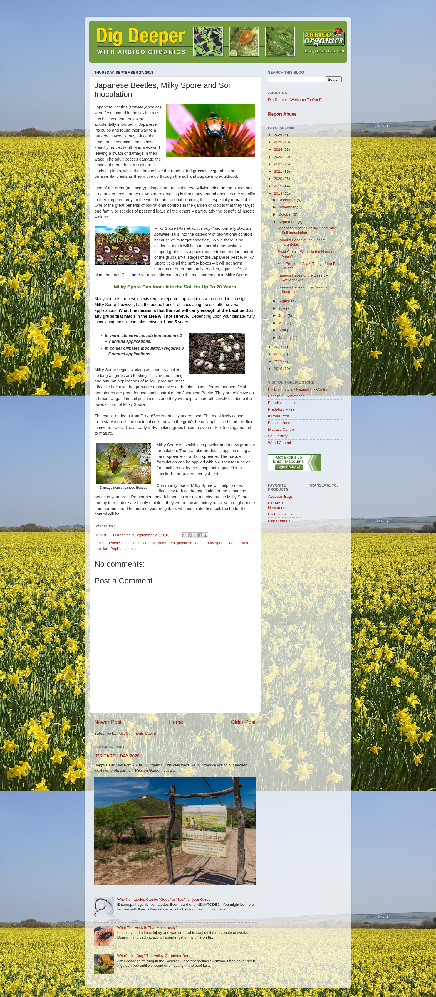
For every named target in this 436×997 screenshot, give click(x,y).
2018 (278, 193)
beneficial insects (122, 543)
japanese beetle (190, 543)
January (285, 337)
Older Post (243, 722)
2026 (278, 135)
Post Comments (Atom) (136, 733)
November (287, 207)
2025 (278, 142)
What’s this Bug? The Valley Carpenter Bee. (153, 956)
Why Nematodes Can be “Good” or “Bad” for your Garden (165, 899)
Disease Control (281, 429)
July (282, 308)
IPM (171, 543)
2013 (278, 354)
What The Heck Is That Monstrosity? (147, 928)
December (287, 200)
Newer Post (108, 722)
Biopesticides (279, 423)
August (284, 301)
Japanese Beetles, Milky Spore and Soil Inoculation (307, 230)
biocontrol (146, 543)
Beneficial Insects (282, 403)
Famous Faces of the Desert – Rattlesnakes (303, 277)
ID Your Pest (278, 416)
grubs (161, 543)
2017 (278, 347)
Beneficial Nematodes (286, 396)
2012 (278, 361)
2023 (278, 157)
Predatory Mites (281, 409)
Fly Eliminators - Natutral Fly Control (298, 389)
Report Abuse (282, 114)
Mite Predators (280, 521)
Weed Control (279, 443)
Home (176, 722)
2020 (278, 179)
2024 (278, 149)
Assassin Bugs (280, 496)
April (282, 330)
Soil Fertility (278, 436)
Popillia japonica (124, 549)
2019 (278, 186)
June (283, 316)
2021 (278, 171)
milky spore (214, 543)
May (282, 323)
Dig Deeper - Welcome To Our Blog (297, 100)
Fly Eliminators (280, 514)
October (285, 214)
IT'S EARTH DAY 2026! (117, 756)
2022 (278, 164)
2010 (278, 369)
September (288, 222)
